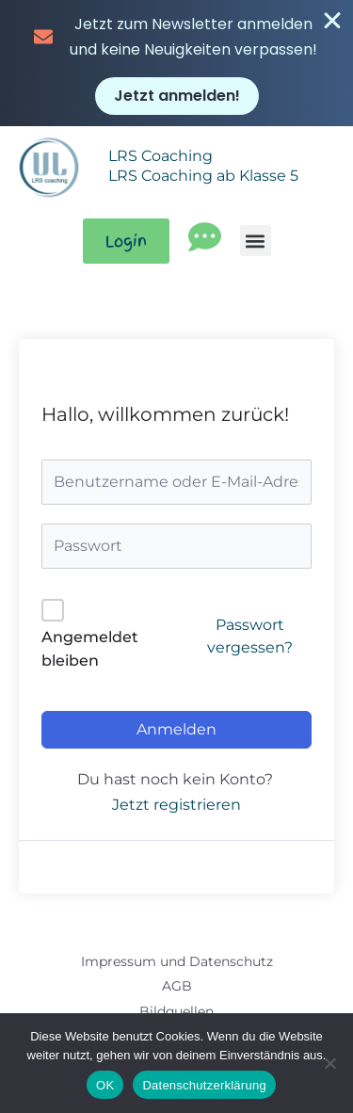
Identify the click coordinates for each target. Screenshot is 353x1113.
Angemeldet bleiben (89, 649)
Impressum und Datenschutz (177, 961)
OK (105, 1085)
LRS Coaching (160, 156)
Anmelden (176, 729)
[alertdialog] (176, 63)
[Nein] (329, 1063)
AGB (177, 985)
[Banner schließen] (332, 20)
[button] (255, 240)
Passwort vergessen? (250, 636)
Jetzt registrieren (176, 805)
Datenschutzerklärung (203, 1085)
